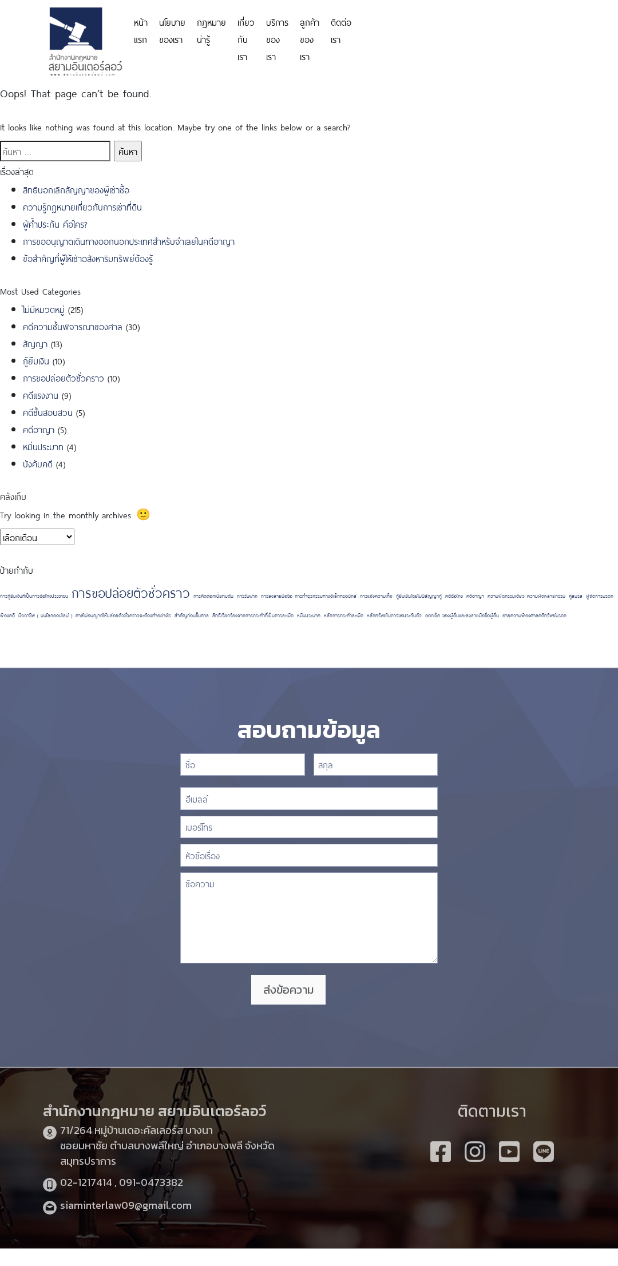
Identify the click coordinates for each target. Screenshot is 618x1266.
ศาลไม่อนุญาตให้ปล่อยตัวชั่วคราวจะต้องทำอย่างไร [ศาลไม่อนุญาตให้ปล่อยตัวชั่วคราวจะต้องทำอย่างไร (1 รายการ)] (123, 615)
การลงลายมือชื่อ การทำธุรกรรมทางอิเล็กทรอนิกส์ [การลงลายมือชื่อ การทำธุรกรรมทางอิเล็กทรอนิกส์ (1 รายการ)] (308, 596)
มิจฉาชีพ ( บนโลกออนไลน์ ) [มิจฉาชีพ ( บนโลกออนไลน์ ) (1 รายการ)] (45, 615)
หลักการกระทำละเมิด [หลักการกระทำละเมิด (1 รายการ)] (343, 615)
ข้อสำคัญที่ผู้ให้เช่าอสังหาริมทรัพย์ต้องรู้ (88, 258)
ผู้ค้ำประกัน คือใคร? (55, 223)
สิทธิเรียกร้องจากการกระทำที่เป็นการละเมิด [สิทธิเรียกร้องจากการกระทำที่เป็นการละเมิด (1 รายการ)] (253, 615)
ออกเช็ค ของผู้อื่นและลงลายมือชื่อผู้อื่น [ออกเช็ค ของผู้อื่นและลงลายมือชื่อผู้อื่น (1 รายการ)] (462, 615)
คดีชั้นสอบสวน (48, 411)
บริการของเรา (277, 38)
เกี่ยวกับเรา (246, 38)
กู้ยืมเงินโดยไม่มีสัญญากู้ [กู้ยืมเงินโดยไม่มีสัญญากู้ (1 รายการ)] (419, 596)
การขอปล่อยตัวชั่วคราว (63, 377)
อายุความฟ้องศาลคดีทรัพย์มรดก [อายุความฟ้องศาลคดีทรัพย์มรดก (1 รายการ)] (534, 615)
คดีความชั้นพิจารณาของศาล (72, 326)
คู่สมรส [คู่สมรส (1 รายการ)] (576, 596)
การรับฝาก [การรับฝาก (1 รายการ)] (247, 596)
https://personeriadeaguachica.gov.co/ (425, 30)
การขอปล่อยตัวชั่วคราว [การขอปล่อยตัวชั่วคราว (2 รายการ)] (131, 591)
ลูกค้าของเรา (309, 38)
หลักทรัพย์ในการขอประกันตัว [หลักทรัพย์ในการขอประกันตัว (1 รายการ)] (394, 615)
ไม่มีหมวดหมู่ (44, 308)
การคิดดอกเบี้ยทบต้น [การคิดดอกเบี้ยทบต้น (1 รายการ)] (213, 596)
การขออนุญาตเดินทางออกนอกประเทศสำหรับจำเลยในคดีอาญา (129, 240)
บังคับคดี (38, 463)
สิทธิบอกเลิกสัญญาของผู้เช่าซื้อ (76, 189)
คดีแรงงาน (40, 394)
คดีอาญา (38, 429)
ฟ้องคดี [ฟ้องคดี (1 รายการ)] (7, 615)
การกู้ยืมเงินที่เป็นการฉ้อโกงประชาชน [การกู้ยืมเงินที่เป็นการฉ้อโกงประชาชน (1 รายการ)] (34, 596)
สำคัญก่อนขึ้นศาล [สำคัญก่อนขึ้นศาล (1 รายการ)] (192, 615)
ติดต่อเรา (341, 30)
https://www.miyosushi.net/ (542, 24)
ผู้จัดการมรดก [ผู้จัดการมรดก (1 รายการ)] (599, 596)
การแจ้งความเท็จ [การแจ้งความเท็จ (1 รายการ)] (376, 596)
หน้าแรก (141, 30)
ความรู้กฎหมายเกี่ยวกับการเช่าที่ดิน (82, 206)
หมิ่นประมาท (43, 446)
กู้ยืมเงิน (36, 360)
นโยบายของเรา (172, 30)
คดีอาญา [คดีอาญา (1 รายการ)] (475, 596)
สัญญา (35, 343)
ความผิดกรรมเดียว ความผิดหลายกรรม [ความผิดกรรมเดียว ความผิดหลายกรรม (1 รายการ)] (526, 596)
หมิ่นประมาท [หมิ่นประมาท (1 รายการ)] (308, 615)
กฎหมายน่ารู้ (211, 30)
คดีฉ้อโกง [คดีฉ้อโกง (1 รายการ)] (454, 596)
